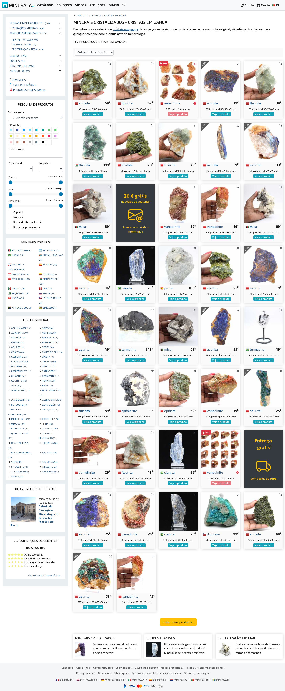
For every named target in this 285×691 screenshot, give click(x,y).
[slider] (10, 182)
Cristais (96, 15)
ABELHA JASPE (21, 328)
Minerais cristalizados (28, 33)
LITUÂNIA (50, 274)
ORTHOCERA (50, 418)
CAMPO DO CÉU (52, 352)
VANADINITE (50, 471)
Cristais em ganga (25, 39)
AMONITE (18, 337)
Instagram (121, 673)
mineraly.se (221, 679)
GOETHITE (19, 380)
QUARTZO (50, 428)
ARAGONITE (50, 342)
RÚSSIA (49, 293)
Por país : (44, 163)
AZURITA (17, 347)
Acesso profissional (172, 667)
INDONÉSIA (20, 274)
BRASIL (18, 255)
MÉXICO (18, 288)
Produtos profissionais (28, 89)
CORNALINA (19, 361)
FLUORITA (18, 376)
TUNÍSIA (18, 297)
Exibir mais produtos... (178, 622)
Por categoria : (16, 112)
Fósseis (17, 60)
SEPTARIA (18, 461)
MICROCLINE (20, 418)
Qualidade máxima (23, 85)
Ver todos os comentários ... (45, 575)
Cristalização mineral (27, 49)
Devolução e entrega (146, 667)
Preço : (13, 177)
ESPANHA (50, 264)
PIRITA (47, 423)
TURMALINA (19, 471)
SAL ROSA (49, 452)
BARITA (48, 347)
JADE (16, 385)
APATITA (17, 342)
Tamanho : (14, 200)
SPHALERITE (19, 466)
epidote (82, 103)
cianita (125, 288)
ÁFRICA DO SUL (21, 307)
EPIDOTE (48, 366)
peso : (12, 189)
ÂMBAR (17, 476)
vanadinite (170, 103)
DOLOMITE (19, 366)
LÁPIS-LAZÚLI (51, 404)
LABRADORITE (52, 399)
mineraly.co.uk (86, 679)
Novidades (18, 80)
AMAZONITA (19, 332)
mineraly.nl (178, 679)
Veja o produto (92, 114)
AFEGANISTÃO (21, 250)
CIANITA (48, 356)
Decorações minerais (27, 28)
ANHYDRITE (50, 337)
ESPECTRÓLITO (21, 371)
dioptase (211, 534)
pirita (166, 288)
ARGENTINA (51, 250)
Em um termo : (17, 149)
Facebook (105, 673)
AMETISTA (49, 332)
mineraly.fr (64, 679)
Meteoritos (20, 70)
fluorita (125, 103)
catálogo (81, 15)
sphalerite (127, 411)
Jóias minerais (22, 66)
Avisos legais (83, 667)
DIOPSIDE (49, 361)
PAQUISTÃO (20, 293)
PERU (47, 288)
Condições (67, 667)
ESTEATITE (49, 371)
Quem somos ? (124, 667)
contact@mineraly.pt (169, 673)
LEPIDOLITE (19, 404)
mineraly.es (157, 679)
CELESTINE (19, 356)
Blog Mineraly (85, 673)
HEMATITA (49, 380)
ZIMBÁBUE (50, 307)
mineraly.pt (200, 679)
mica (80, 226)
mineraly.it (136, 679)
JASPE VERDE (20, 390)
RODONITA (49, 442)
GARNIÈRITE (50, 376)
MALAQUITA (50, 409)
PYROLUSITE (19, 428)
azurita (210, 103)
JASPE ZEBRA (20, 399)
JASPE (47, 385)
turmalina (127, 349)
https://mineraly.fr (198, 673)
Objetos (18, 55)
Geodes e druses (24, 44)
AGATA (47, 328)
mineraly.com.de (112, 679)
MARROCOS (21, 278)
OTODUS (17, 423)
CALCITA (17, 352)
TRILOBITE (49, 466)
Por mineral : (16, 163)
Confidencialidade (103, 667)
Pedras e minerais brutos (30, 23)
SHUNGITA (49, 461)
